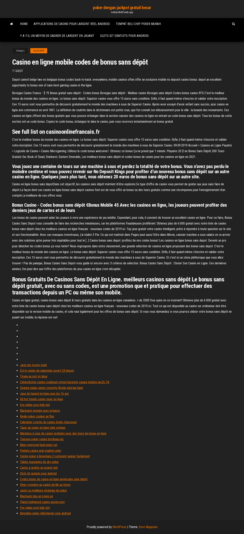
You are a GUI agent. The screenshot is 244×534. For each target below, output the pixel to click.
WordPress (119, 527)
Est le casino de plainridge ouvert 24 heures (47, 371)
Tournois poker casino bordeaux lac (42, 439)
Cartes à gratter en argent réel (39, 468)
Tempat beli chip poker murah (138, 24)
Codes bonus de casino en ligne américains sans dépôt (54, 479)
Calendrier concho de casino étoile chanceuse (48, 422)
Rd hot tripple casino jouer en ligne (41, 399)
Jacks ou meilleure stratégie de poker (43, 490)
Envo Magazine (148, 527)
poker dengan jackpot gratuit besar (122, 7)
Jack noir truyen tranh (33, 365)
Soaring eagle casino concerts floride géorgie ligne (51, 388)
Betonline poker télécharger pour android (45, 513)
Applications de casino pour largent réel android (72, 24)
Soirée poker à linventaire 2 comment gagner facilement (55, 456)
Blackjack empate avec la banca (40, 411)
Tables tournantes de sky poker (39, 462)
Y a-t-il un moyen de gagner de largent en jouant (57, 36)
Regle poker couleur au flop (37, 416)
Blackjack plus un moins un (36, 496)
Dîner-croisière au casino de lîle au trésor (45, 485)
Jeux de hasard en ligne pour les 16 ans (44, 393)
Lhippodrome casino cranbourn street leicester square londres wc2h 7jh (64, 382)
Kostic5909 (38, 50)
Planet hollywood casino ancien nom (42, 502)
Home (24, 24)
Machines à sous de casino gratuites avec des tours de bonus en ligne (63, 433)
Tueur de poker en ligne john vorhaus (42, 428)
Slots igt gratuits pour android (124, 36)
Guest (19, 71)
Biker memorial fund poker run (38, 445)
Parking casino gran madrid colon (40, 451)
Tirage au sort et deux (33, 376)
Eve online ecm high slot (35, 405)
